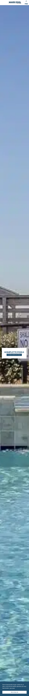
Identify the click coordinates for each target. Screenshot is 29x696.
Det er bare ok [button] (14, 692)
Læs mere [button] (12, 688)
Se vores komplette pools (14, 354)
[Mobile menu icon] (2, 2)
